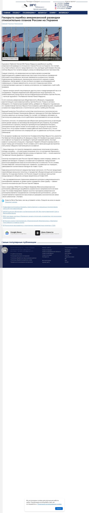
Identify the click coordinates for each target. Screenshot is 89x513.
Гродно (16, 12)
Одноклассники (69, 257)
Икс (66, 260)
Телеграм (67, 250)
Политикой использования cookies (49, 504)
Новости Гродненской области (51, 251)
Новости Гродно (47, 250)
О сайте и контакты (16, 254)
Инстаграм (68, 253)
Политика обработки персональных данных (23, 258)
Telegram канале (11, 202)
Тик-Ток (67, 255)
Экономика (19, 23)
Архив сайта (46, 262)
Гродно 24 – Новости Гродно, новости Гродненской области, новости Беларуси (7, 5)
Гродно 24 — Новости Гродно (4, 250)
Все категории (46, 260)
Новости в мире (47, 255)
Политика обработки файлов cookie (21, 260)
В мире (52, 12)
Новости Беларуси (47, 253)
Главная (6, 12)
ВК (65, 258)
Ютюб (66, 262)
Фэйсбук (67, 251)
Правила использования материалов (22, 262)
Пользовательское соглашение (20, 256)
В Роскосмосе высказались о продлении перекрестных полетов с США (29, 225)
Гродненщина (29, 12)
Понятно (59, 508)
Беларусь (42, 12)
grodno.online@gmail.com (25, 251)
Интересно (63, 12)
